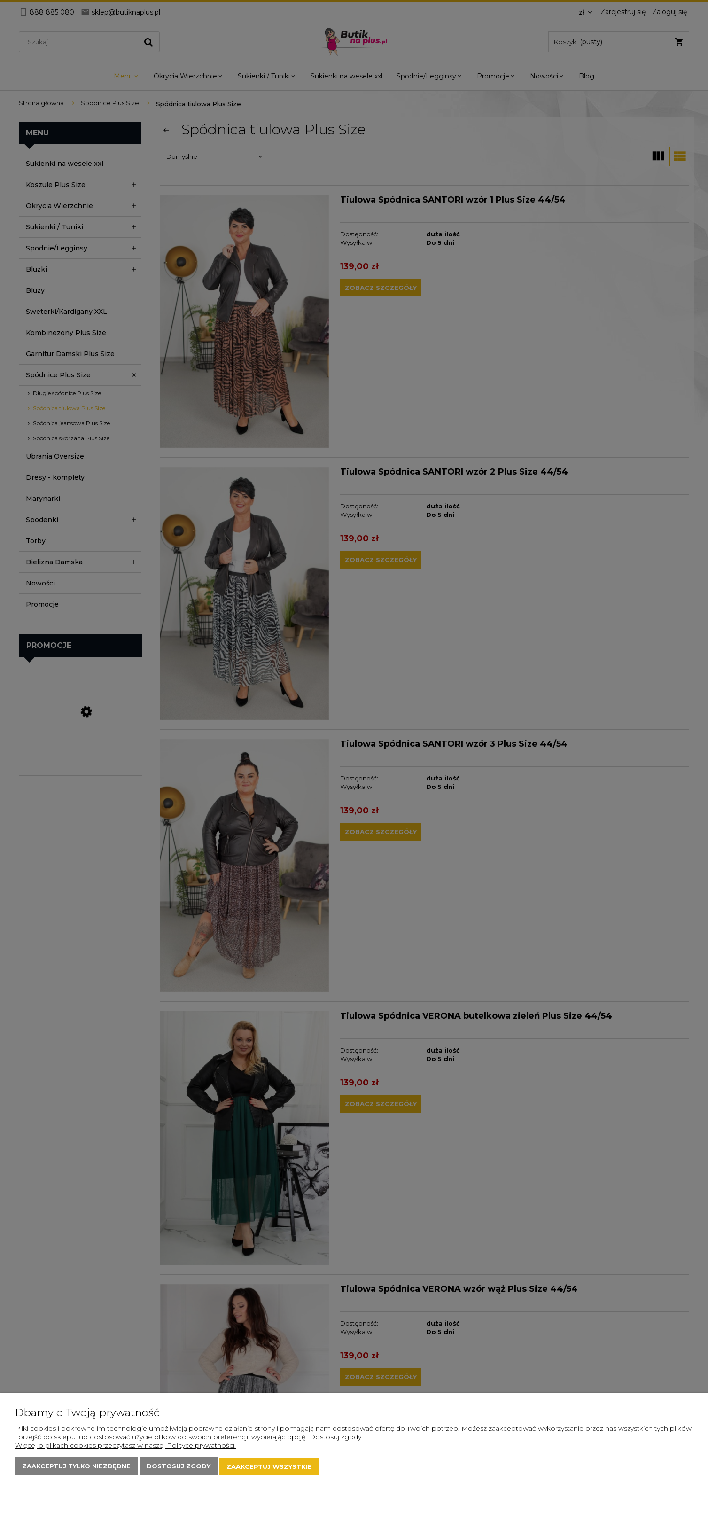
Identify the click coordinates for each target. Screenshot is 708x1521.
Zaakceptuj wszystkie (269, 1467)
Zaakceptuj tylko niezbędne (76, 1467)
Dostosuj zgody (178, 1467)
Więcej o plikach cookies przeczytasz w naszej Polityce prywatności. (125, 1446)
